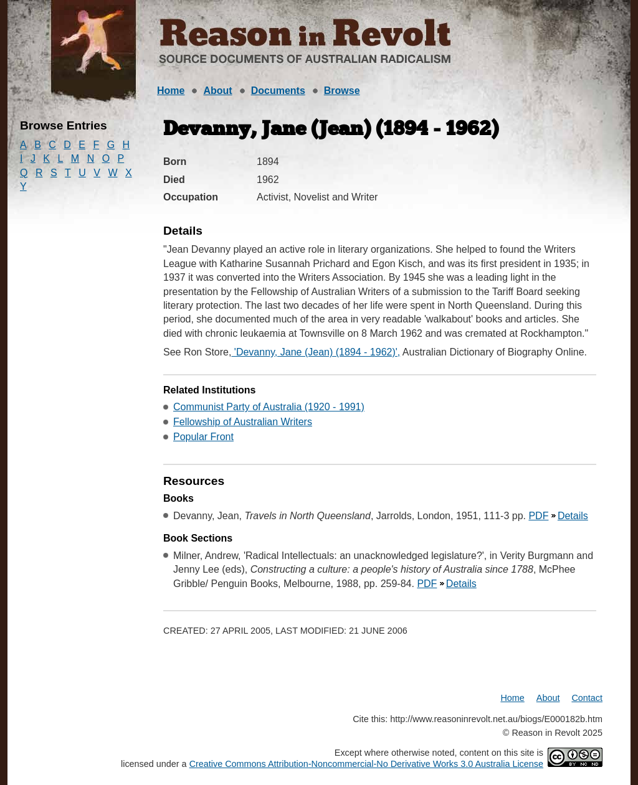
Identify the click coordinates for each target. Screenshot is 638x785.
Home (170, 90)
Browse (342, 90)
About (217, 90)
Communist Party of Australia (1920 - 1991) (268, 407)
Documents (278, 90)
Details (573, 515)
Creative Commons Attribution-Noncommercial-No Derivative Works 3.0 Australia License (366, 764)
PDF (538, 515)
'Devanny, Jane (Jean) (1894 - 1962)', (315, 352)
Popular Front (203, 436)
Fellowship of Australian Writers (242, 421)
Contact (586, 698)
